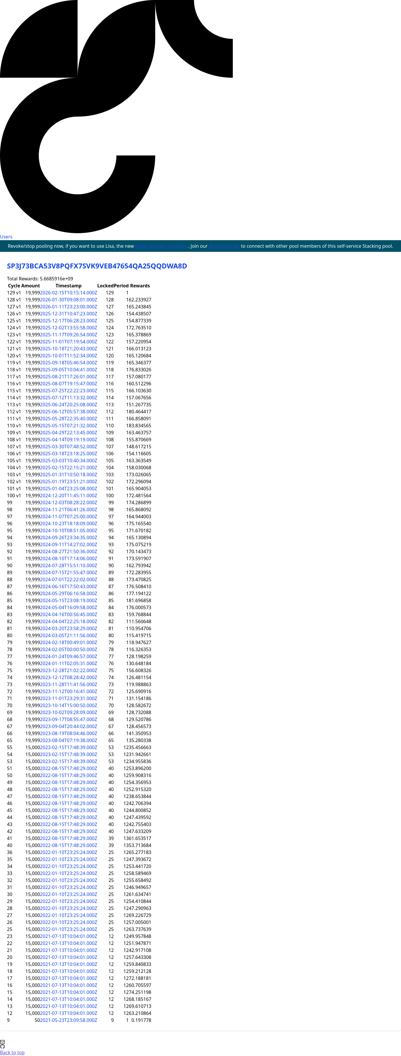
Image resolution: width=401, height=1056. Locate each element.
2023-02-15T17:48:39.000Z (68, 747)
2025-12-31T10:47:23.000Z (68, 313)
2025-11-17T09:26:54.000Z (68, 334)
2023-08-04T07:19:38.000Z (68, 740)
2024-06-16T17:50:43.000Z (68, 586)
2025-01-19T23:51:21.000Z (68, 481)
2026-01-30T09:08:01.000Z (68, 299)
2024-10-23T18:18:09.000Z (68, 523)
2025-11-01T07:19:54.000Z (68, 341)
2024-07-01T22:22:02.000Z (68, 579)
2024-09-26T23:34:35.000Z (68, 537)
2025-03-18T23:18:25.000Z (68, 453)
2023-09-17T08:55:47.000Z (68, 719)
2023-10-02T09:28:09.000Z (68, 712)
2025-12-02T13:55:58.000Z (68, 327)
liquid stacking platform (161, 246)
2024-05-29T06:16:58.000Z (68, 593)
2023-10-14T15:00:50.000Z (68, 705)
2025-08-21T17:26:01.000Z (68, 376)
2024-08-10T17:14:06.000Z (68, 558)
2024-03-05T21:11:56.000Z (68, 635)
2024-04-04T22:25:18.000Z (68, 621)
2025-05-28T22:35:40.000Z (68, 418)
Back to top (12, 1052)
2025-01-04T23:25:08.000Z (68, 488)
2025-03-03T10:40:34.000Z (68, 460)
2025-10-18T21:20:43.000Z (68, 348)
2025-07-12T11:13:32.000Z (68, 397)
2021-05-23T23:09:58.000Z (68, 1020)
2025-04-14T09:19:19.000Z (68, 439)
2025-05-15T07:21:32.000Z (68, 425)
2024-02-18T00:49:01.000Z (68, 642)
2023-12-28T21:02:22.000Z (68, 670)
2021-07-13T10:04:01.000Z (68, 936)
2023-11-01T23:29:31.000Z (68, 698)
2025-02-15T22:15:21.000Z (68, 467)
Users (6, 236)
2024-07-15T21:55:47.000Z (68, 572)
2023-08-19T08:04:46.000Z (68, 733)
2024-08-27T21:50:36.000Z (68, 551)
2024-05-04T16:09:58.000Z (68, 607)
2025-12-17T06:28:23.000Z (68, 320)
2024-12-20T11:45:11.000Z (68, 495)
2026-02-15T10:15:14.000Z (68, 292)
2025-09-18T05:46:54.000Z (68, 362)
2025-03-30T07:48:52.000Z (68, 446)
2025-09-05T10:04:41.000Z (68, 369)
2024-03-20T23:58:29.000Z (68, 628)
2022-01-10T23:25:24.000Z (68, 852)
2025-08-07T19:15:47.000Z (68, 383)
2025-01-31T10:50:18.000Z (68, 474)
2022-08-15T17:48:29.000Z (68, 768)
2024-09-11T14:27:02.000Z (68, 544)
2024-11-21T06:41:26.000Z (68, 509)
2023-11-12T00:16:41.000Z (68, 691)
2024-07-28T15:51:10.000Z (68, 565)
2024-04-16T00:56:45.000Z (68, 614)
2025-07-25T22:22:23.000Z (68, 390)
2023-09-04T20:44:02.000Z (68, 726)
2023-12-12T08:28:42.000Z (68, 677)
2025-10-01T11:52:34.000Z (68, 355)
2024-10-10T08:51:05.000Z (68, 530)
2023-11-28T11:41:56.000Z (68, 684)
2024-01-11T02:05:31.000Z (68, 663)
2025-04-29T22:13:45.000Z (68, 432)
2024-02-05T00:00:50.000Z (68, 649)
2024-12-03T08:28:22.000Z (68, 502)
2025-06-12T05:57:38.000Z (68, 411)
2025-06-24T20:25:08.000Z (68, 404)
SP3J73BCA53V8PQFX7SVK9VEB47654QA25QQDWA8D (97, 265)
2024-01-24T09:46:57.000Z (68, 656)
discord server (225, 246)
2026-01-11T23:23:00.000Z (68, 306)
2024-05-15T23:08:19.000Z (68, 600)
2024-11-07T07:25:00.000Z (68, 516)
